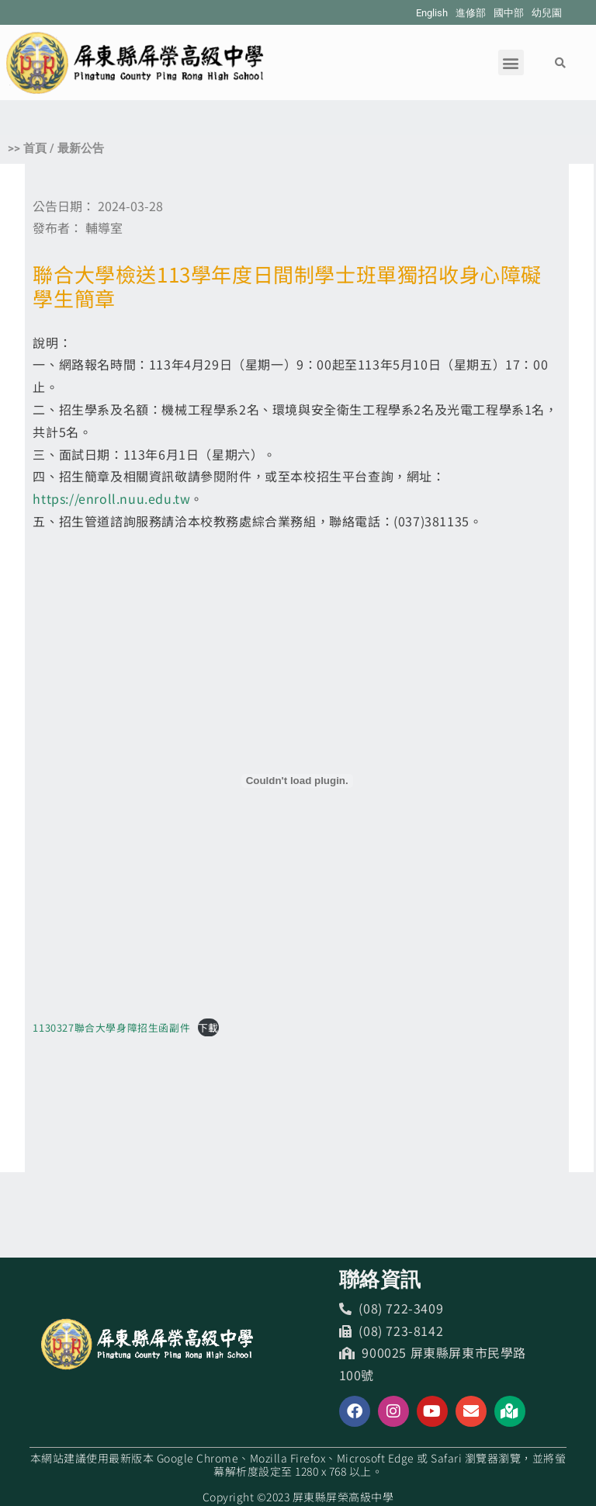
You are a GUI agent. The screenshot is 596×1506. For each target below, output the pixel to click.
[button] (511, 62)
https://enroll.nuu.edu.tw (111, 498)
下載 (208, 1027)
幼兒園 (547, 13)
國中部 (509, 13)
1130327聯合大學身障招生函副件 (111, 1027)
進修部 (471, 13)
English (432, 13)
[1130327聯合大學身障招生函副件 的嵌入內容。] (297, 781)
